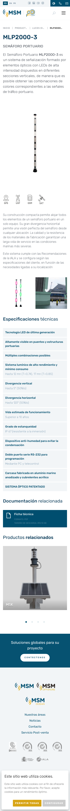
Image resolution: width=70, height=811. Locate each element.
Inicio (6, 28)
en (10, 3)
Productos (21, 28)
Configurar (54, 803)
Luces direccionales (38, 28)
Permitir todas (27, 803)
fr (14, 3)
